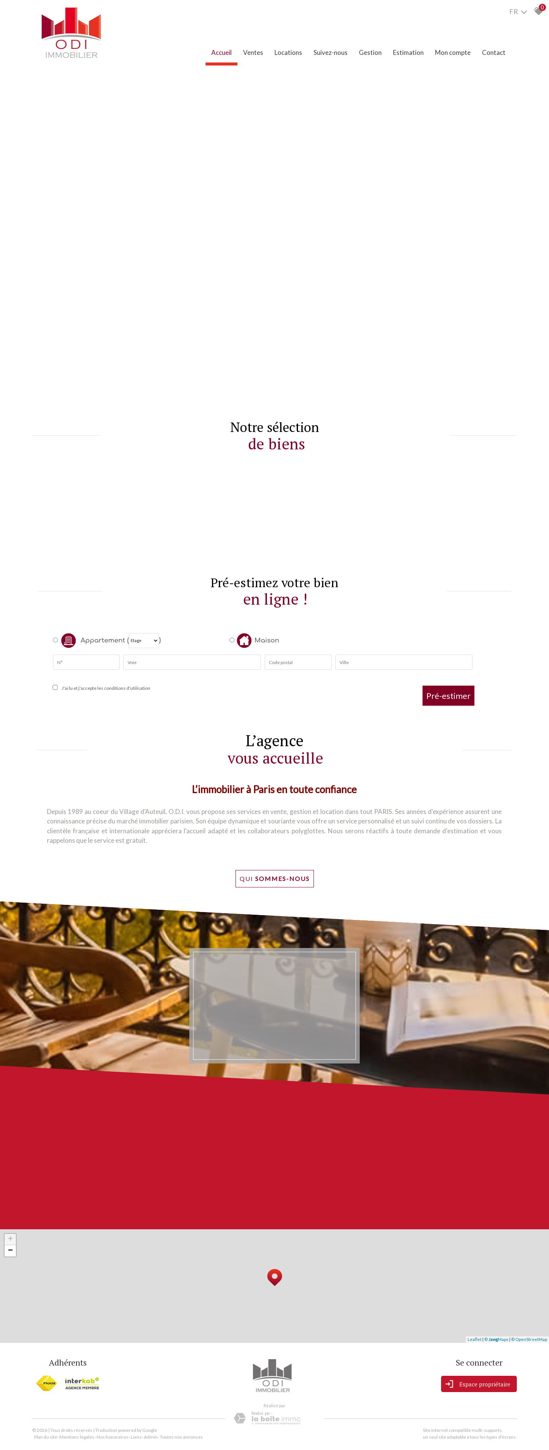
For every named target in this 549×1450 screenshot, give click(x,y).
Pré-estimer (448, 696)
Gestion (370, 52)
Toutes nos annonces (181, 1437)
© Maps (496, 1339)
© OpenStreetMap (529, 1339)
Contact (493, 52)
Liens (136, 1437)
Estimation (408, 52)
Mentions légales (76, 1437)
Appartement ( (91, 640)
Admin (151, 1437)
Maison (258, 640)
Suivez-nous (330, 52)
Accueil (221, 52)
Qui (275, 878)
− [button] (10, 1251)
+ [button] (10, 1239)
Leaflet (475, 1339)
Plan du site (45, 1437)
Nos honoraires (112, 1437)
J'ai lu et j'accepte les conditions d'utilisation (105, 688)
